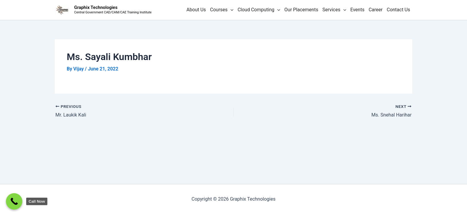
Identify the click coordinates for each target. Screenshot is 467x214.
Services (334, 10)
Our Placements (301, 9)
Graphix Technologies (95, 7)
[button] (231, 10)
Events (357, 9)
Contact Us (398, 9)
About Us (196, 9)
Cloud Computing (259, 10)
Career (376, 9)
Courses (221, 10)
